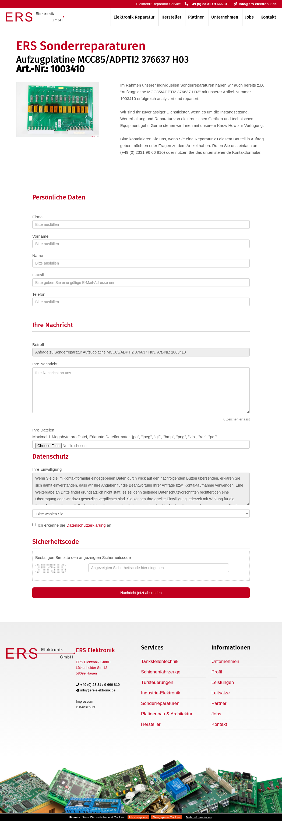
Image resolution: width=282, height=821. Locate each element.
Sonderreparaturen (160, 703)
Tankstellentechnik (159, 661)
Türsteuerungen (157, 682)
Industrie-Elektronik (160, 692)
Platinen (196, 17)
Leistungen (222, 682)
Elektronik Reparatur (134, 17)
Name (37, 255)
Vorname (40, 236)
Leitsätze (220, 692)
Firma (37, 217)
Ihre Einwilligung (47, 469)
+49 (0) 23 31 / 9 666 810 (207, 4)
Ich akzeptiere (138, 817)
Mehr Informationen (198, 817)
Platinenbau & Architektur (166, 713)
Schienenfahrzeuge (161, 671)
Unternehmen (224, 17)
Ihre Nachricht (44, 364)
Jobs (249, 17)
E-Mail (38, 275)
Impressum (84, 701)
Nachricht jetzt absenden (141, 593)
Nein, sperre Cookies (167, 817)
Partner (219, 703)
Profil (216, 671)
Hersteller (171, 17)
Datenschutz (85, 707)
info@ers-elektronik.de (255, 4)
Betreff (38, 344)
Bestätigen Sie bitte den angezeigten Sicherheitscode (83, 557)
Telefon (38, 294)
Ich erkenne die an (74, 525)
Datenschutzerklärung (86, 525)
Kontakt (268, 17)
